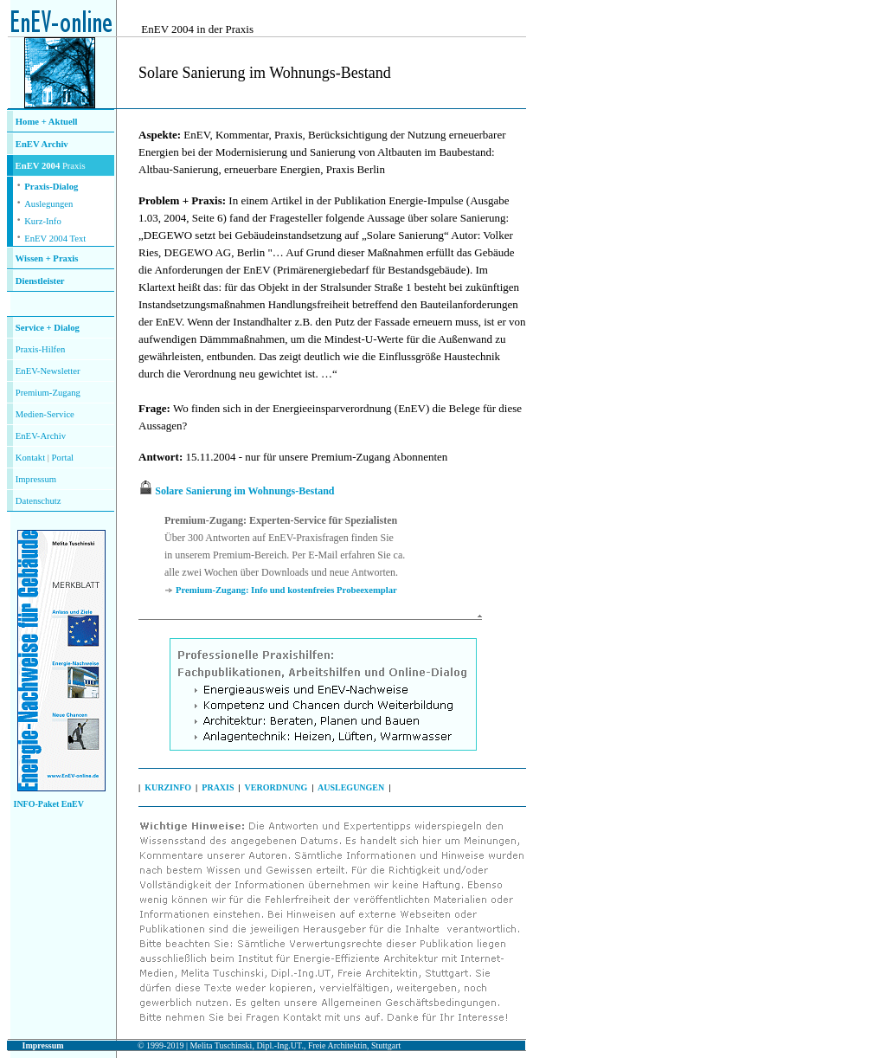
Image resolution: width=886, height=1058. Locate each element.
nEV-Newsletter (50, 371)
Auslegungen (48, 204)
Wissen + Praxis (47, 258)
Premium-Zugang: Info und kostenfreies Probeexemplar (286, 590)
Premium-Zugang (48, 392)
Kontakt (30, 457)
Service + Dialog (48, 327)
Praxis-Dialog (51, 186)
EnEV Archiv (42, 144)
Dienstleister (40, 281)
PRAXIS (218, 787)
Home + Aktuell (47, 121)
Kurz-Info (42, 221)
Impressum (36, 479)
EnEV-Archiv (41, 436)
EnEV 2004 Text (55, 238)
